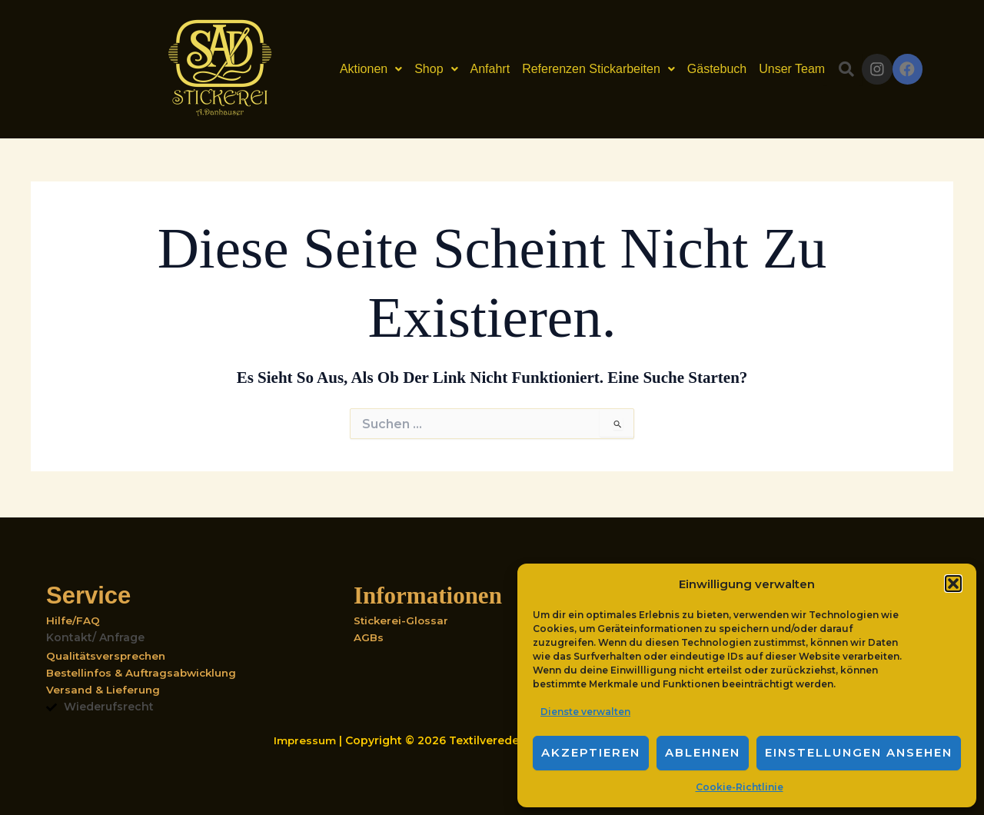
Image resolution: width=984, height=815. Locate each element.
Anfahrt (474, 68)
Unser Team (776, 68)
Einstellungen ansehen (858, 752)
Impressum (306, 740)
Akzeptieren (590, 752)
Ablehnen (702, 752)
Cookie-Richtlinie (739, 787)
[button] (953, 583)
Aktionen (355, 68)
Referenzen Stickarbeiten (582, 68)
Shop (419, 68)
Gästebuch (700, 68)
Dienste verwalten (585, 711)
